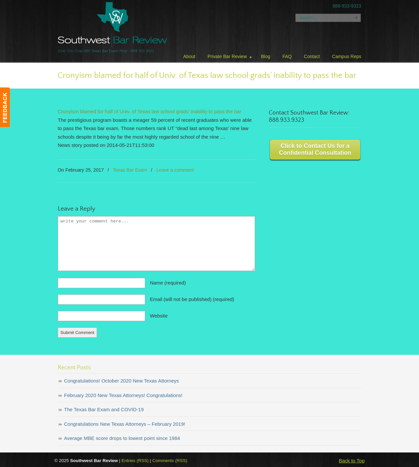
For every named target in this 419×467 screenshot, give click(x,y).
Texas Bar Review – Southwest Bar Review (113, 24)
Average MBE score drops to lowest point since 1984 (122, 438)
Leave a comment (175, 170)
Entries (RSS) (135, 460)
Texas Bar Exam (130, 170)
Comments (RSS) (169, 460)
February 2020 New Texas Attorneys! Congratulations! (123, 395)
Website (159, 315)
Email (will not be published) (192, 299)
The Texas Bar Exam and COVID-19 (104, 409)
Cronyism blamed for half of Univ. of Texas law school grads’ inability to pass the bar (150, 111)
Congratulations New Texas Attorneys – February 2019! (124, 424)
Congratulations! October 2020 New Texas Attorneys (121, 381)
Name (168, 282)
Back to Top (352, 460)
